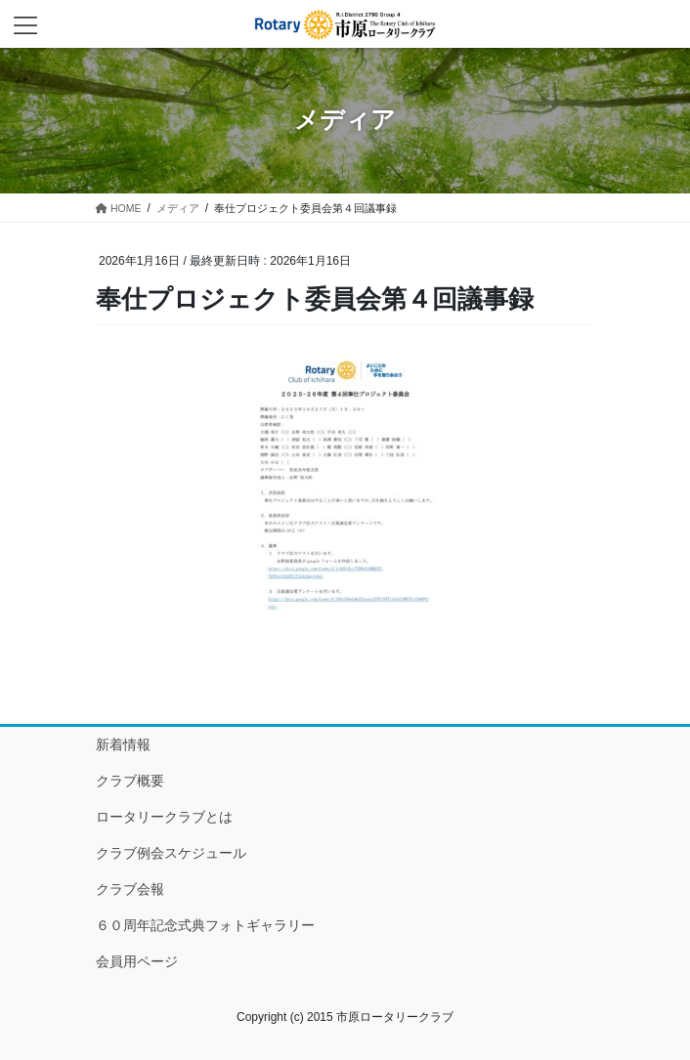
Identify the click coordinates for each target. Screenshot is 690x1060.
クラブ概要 (130, 780)
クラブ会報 (130, 889)
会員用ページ (137, 961)
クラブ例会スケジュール (171, 853)
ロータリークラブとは (164, 817)
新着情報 (123, 744)
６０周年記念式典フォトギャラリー (205, 925)
